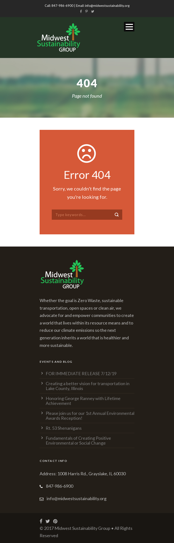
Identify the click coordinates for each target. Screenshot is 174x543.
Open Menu (129, 26)
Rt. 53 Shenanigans (64, 428)
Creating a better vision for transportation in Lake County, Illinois (88, 386)
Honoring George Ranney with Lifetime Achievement (83, 401)
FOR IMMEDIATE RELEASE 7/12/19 (81, 373)
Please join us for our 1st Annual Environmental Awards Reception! (90, 415)
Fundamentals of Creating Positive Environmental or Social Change (78, 440)
